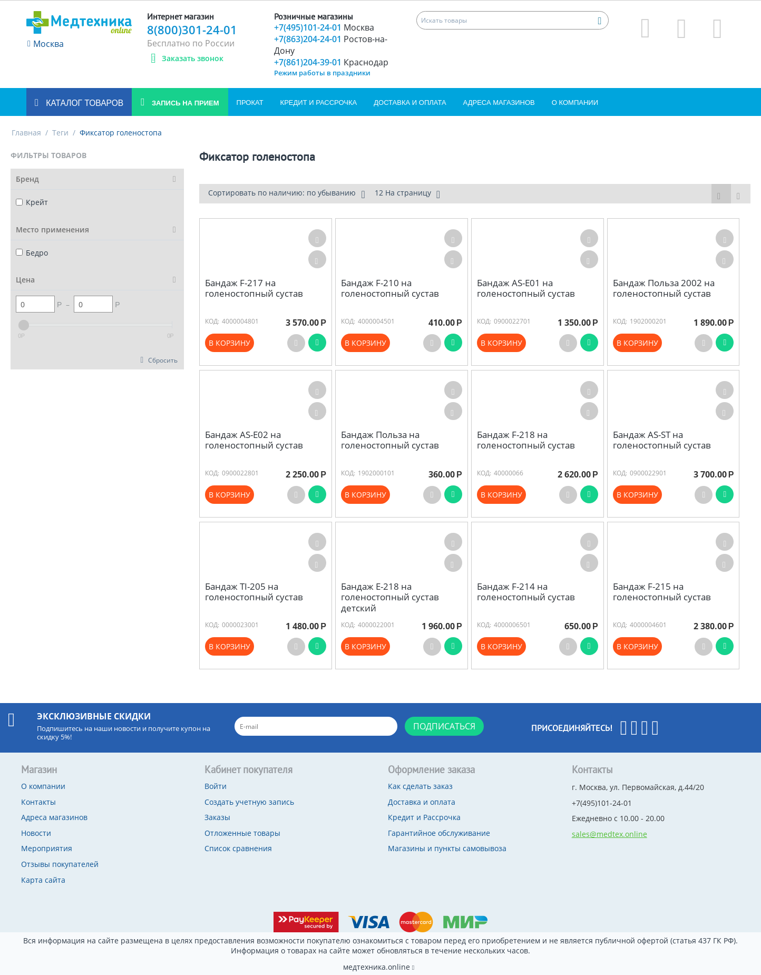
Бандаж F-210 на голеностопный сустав (390, 288)
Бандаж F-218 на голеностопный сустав (526, 440)
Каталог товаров (83, 103)
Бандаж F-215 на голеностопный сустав (662, 592)
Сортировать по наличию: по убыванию (286, 194)
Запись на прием (184, 103)
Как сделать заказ (420, 786)
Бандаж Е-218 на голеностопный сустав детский (390, 597)
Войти (215, 786)
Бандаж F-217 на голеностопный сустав (254, 288)
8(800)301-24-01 (192, 29)
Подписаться (444, 726)
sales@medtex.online (609, 834)
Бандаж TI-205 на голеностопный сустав (254, 592)
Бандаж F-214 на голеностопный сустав (526, 592)
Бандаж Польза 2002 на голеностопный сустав (664, 288)
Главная (26, 133)
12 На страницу (407, 194)
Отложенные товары (242, 833)
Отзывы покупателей (60, 864)
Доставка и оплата (410, 102)
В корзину (229, 343)
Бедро (32, 253)
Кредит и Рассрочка (318, 102)
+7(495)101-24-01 (324, 27)
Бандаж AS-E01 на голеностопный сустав (526, 288)
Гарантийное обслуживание (439, 833)
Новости (36, 833)
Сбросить (163, 360)
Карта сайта (43, 880)
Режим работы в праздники (322, 72)
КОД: (212, 321)
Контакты (38, 802)
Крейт (32, 202)
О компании (575, 102)
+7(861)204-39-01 (331, 62)
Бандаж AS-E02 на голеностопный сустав (254, 440)
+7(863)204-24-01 (330, 44)
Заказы (217, 817)
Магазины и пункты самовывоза (447, 848)
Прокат (250, 102)
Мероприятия (46, 848)
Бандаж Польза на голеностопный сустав (390, 440)
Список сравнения (238, 848)
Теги (60, 133)
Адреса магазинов (499, 102)
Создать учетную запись (249, 802)
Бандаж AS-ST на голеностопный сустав (662, 440)
